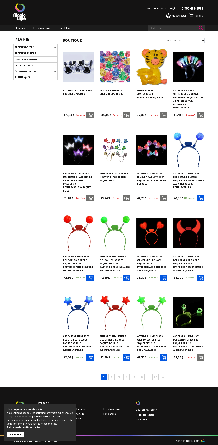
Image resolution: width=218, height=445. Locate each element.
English (173, 8)
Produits (20, 28)
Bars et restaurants (34, 59)
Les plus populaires (43, 28)
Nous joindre (160, 8)
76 (155, 377)
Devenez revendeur (146, 409)
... (148, 377)
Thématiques (34, 76)
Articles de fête (34, 47)
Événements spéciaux (34, 70)
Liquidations (65, 28)
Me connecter (176, 15)
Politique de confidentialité (23, 427)
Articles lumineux (34, 53)
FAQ (149, 8)
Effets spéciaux (34, 65)
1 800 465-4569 (192, 8)
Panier (196, 15)
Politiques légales (145, 414)
